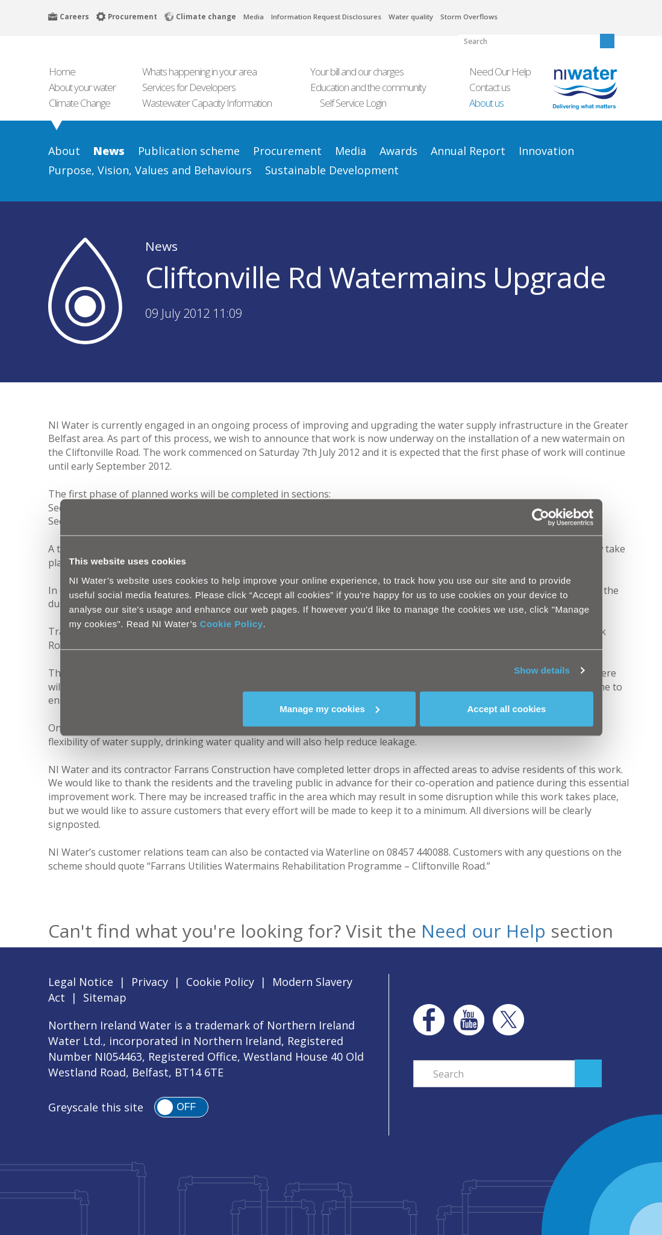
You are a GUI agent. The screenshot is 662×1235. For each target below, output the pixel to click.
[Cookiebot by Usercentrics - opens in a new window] (540, 517)
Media (253, 16)
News (161, 246)
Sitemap (104, 997)
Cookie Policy (231, 623)
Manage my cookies (329, 708)
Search (588, 1073)
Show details (542, 670)
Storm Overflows (469, 16)
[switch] (181, 1107)
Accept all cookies (506, 708)
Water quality (411, 16)
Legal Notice (80, 981)
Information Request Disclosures (326, 16)
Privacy (149, 981)
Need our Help (483, 930)
